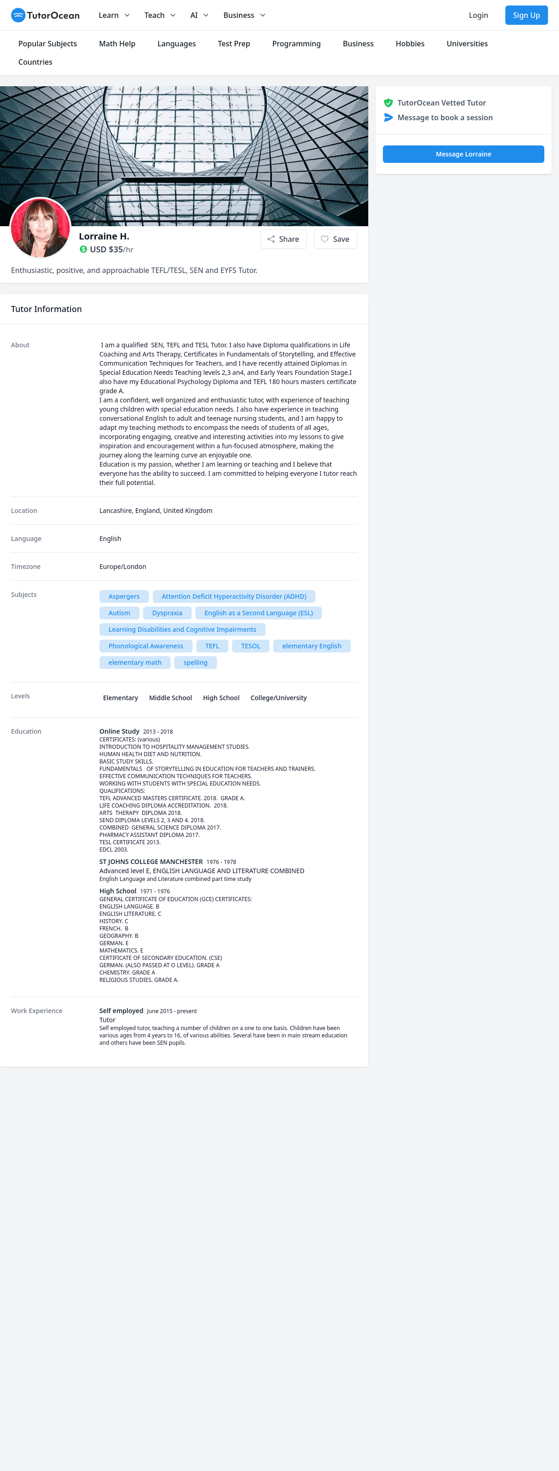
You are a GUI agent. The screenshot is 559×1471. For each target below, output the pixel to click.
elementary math (135, 662)
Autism (119, 612)
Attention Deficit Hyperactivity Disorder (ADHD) (234, 596)
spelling (195, 662)
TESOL (250, 645)
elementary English (312, 645)
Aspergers (124, 596)
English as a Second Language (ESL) (259, 612)
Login (478, 15)
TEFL (212, 645)
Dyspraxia (167, 612)
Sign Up (526, 15)
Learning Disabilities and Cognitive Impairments (182, 629)
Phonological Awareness (146, 645)
